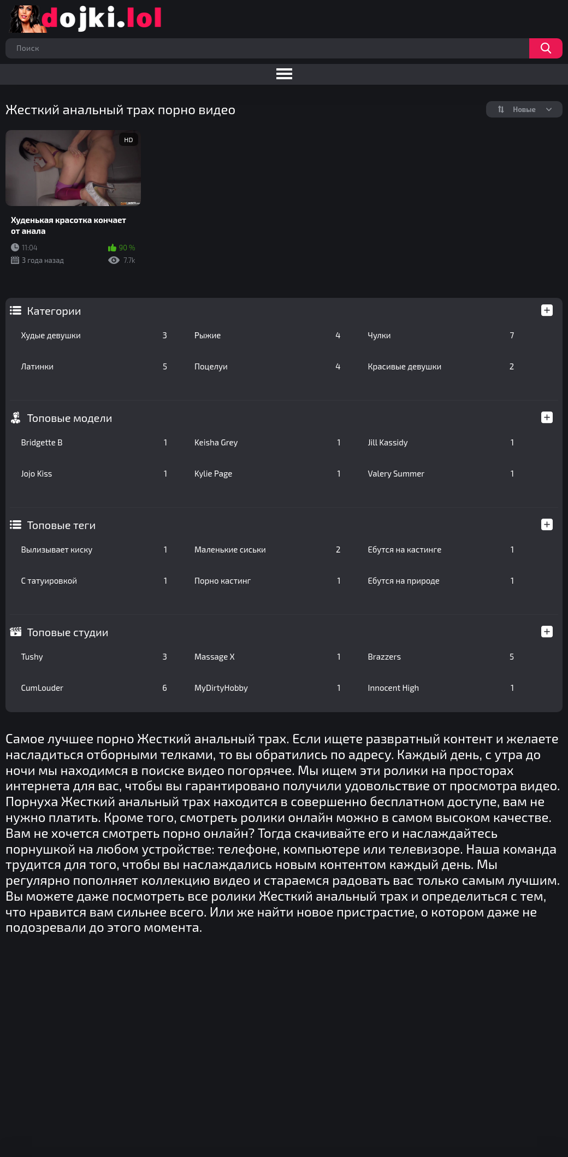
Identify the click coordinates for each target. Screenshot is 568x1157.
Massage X (267, 656)
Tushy (94, 656)
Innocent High (441, 687)
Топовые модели (69, 417)
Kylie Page (267, 473)
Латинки (94, 366)
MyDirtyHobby (267, 687)
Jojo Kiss (94, 473)
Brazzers (441, 656)
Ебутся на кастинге (441, 549)
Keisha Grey (267, 442)
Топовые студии (67, 631)
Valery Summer (441, 473)
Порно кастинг (267, 580)
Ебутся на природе (441, 580)
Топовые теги (61, 524)
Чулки (441, 335)
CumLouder (94, 687)
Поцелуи (267, 366)
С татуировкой (94, 580)
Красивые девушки (441, 366)
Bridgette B (94, 442)
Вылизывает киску (94, 549)
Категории (54, 310)
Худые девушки (94, 335)
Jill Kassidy (441, 442)
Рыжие (267, 335)
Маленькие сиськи (267, 549)
